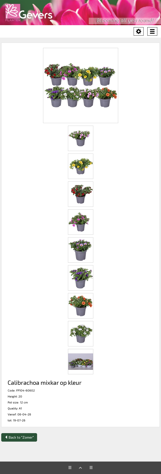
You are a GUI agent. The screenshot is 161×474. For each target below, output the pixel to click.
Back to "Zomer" (19, 437)
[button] (80, 85)
